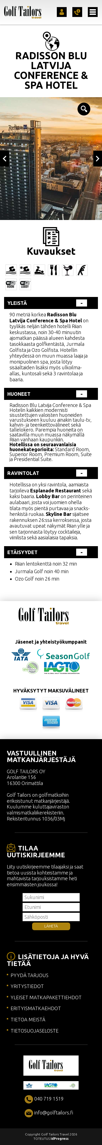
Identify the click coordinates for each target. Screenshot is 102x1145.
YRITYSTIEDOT (27, 986)
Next (97, 158)
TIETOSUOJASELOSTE (34, 1030)
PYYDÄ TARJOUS (29, 975)
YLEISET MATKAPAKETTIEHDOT (46, 997)
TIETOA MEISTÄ (28, 1019)
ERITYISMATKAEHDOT (36, 1008)
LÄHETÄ (51, 926)
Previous (4, 158)
